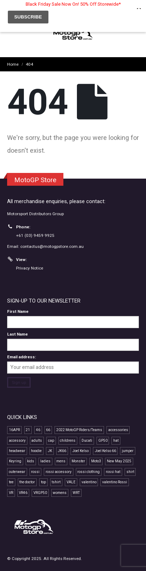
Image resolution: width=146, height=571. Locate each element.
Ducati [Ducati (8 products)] (87, 440)
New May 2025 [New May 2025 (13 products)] (119, 461)
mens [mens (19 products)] (61, 461)
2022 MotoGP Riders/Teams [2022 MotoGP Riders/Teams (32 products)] (79, 430)
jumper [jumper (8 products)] (128, 451)
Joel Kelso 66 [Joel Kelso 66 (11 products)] (105, 451)
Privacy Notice (29, 268)
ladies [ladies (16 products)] (45, 461)
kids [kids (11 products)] (30, 461)
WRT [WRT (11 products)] (76, 493)
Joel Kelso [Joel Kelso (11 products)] (80, 451)
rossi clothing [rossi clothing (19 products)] (88, 472)
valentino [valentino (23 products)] (89, 482)
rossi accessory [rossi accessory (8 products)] (59, 472)
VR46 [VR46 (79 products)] (23, 493)
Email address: (21, 356)
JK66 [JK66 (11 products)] (62, 451)
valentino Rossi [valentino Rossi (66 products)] (114, 482)
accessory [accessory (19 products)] (17, 440)
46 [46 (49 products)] (38, 430)
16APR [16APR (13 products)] (14, 430)
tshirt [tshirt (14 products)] (56, 482)
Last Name (17, 334)
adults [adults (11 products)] (36, 440)
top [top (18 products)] (43, 482)
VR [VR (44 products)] (11, 493)
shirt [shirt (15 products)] (130, 472)
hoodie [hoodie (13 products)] (36, 451)
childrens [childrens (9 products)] (67, 440)
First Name (17, 311)
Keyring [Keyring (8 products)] (15, 461)
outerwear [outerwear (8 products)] (17, 472)
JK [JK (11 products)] (50, 451)
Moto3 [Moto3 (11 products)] (96, 461)
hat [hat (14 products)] (116, 440)
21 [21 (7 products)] (28, 430)
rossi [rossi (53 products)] (35, 472)
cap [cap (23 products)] (51, 440)
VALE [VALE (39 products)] (71, 482)
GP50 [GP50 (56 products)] (103, 440)
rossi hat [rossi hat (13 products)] (113, 472)
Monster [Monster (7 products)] (78, 461)
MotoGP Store (35, 180)
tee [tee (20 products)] (11, 482)
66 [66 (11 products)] (48, 430)
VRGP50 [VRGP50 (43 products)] (40, 493)
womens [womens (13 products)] (60, 493)
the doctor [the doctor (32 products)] (27, 482)
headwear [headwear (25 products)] (17, 451)
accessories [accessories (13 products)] (118, 430)
